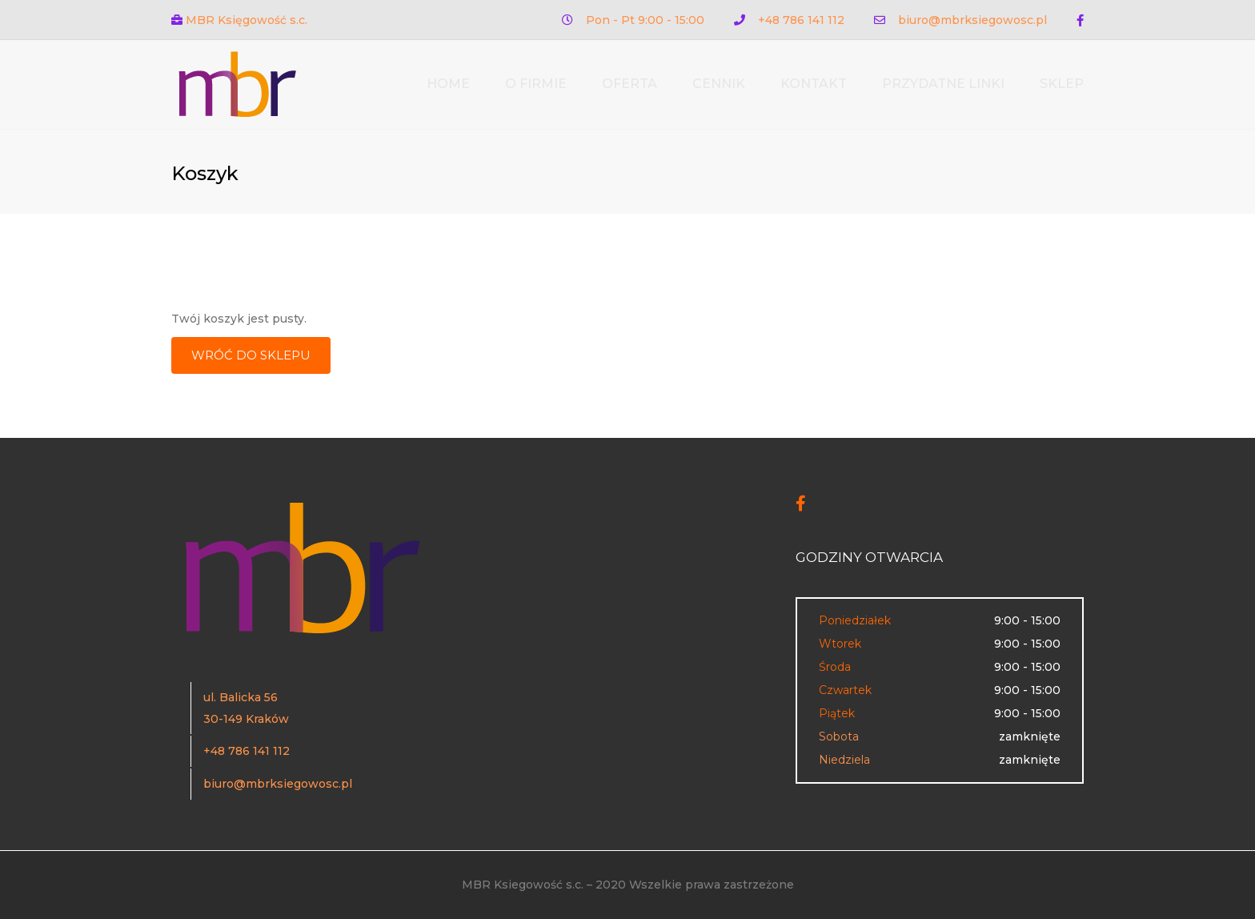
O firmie (536, 83)
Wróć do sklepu (251, 355)
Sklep (1062, 83)
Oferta (629, 83)
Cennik (718, 83)
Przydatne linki (943, 83)
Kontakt (813, 83)
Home (448, 83)
